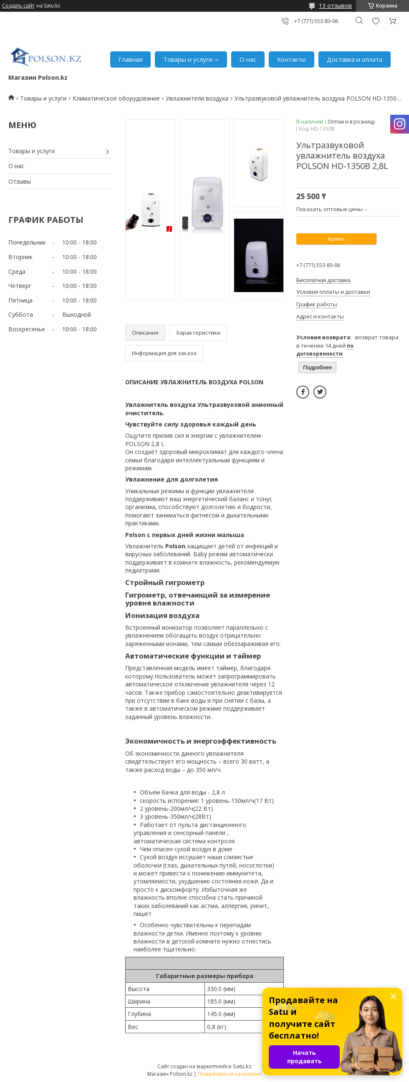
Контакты (291, 59)
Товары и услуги (187, 59)
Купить (336, 239)
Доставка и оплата (354, 59)
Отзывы (19, 181)
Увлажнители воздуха (197, 98)
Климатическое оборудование (116, 98)
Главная (130, 59)
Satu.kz (242, 1066)
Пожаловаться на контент (230, 1073)
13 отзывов (335, 6)
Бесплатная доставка (323, 280)
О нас (248, 59)
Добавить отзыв (375, 21)
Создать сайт (18, 6)
